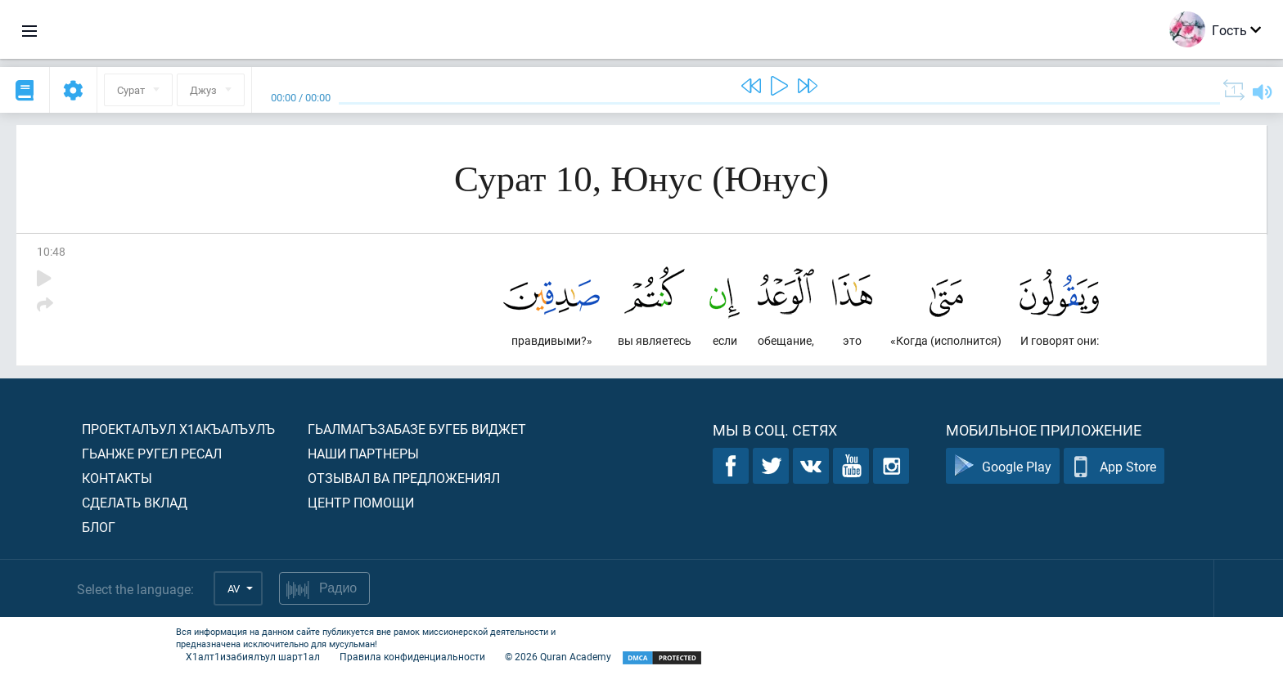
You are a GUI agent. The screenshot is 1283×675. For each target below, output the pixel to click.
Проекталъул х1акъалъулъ (178, 428)
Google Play (1002, 466)
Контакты (117, 477)
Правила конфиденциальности (412, 656)
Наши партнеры (363, 453)
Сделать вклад (134, 502)
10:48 (51, 251)
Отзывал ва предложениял (404, 477)
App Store (1114, 466)
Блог (98, 526)
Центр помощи (361, 502)
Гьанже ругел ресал (152, 453)
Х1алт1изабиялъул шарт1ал (253, 656)
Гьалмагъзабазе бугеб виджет (417, 428)
